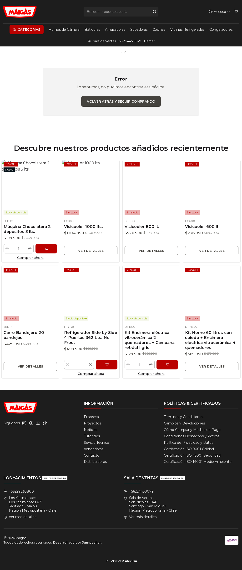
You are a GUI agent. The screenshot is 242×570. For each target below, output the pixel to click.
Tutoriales (92, 436)
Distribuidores (95, 461)
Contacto (91, 455)
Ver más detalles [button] (20, 517)
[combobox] (121, 11)
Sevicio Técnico (96, 442)
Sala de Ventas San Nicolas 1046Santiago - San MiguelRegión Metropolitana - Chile (150, 504)
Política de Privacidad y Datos (188, 442)
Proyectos (92, 423)
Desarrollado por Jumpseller (77, 542)
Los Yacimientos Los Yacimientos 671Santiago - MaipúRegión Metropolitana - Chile (30, 504)
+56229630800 (19, 491)
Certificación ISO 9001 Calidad (189, 449)
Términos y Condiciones (183, 417)
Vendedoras (93, 449)
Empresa (91, 417)
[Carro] (236, 11)
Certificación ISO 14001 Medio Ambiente (198, 461)
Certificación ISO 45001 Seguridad (192, 455)
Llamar (149, 41)
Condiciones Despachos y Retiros (191, 436)
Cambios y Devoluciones (184, 423)
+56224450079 (139, 491)
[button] (26, 29)
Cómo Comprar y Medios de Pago (192, 430)
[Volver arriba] (121, 561)
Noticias (90, 430)
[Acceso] (220, 11)
